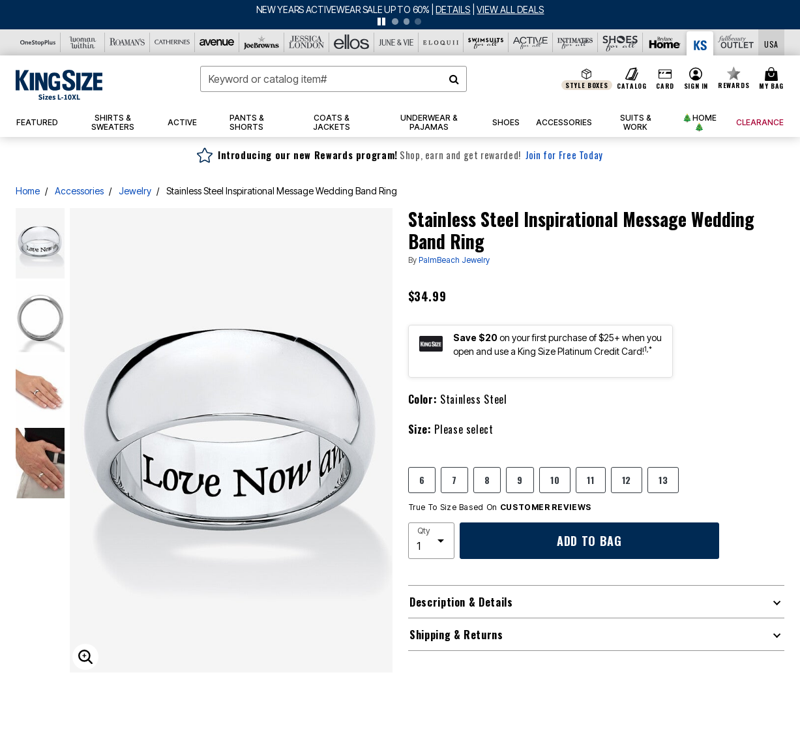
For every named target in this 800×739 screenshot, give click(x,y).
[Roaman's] (127, 42)
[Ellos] (351, 42)
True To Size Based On (500, 507)
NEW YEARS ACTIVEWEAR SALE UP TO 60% (344, 9)
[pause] (381, 21)
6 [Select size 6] (422, 480)
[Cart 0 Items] (773, 79)
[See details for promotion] (450, 9)
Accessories (79, 190)
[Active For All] (531, 42)
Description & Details (460, 602)
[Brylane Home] (665, 42)
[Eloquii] (441, 42)
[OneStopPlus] (38, 42)
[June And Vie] (396, 42)
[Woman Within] (83, 42)
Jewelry (135, 190)
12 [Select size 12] (626, 480)
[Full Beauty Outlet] (735, 42)
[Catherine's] (172, 42)
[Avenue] (217, 42)
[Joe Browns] (261, 42)
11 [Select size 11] (590, 480)
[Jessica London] (306, 42)
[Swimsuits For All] (486, 42)
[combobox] (333, 79)
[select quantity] (431, 540)
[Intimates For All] (575, 42)
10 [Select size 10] (554, 480)
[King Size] (700, 43)
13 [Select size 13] (663, 480)
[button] (696, 79)
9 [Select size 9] (520, 480)
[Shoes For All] (620, 42)
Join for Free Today (564, 155)
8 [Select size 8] (487, 480)
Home (28, 190)
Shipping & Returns (456, 634)
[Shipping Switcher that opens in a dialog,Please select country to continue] (771, 42)
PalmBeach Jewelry (454, 260)
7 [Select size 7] (454, 480)
